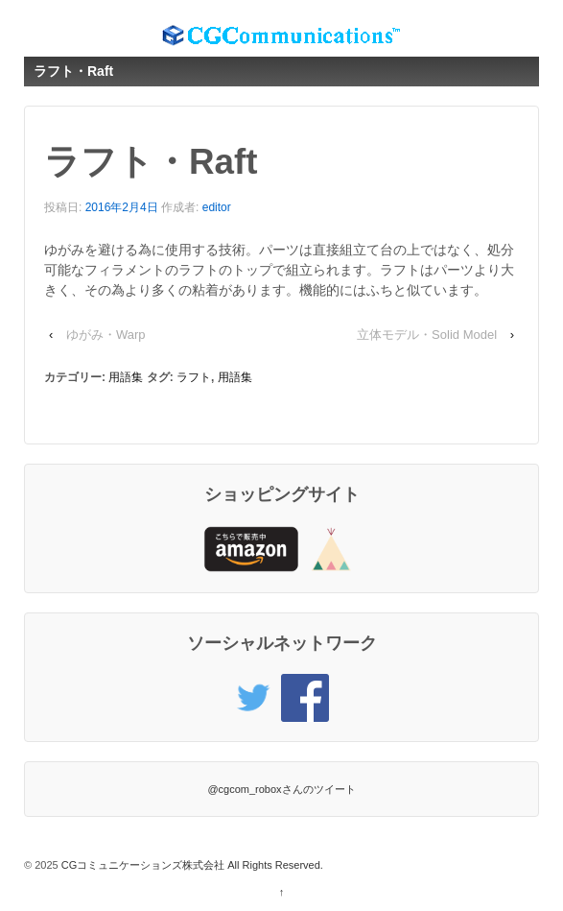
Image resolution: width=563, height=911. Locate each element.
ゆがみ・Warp (106, 334)
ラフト (193, 377)
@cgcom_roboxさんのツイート (281, 789)
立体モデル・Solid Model (427, 334)
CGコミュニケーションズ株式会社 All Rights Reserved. (191, 865)
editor (216, 207)
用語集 (125, 377)
